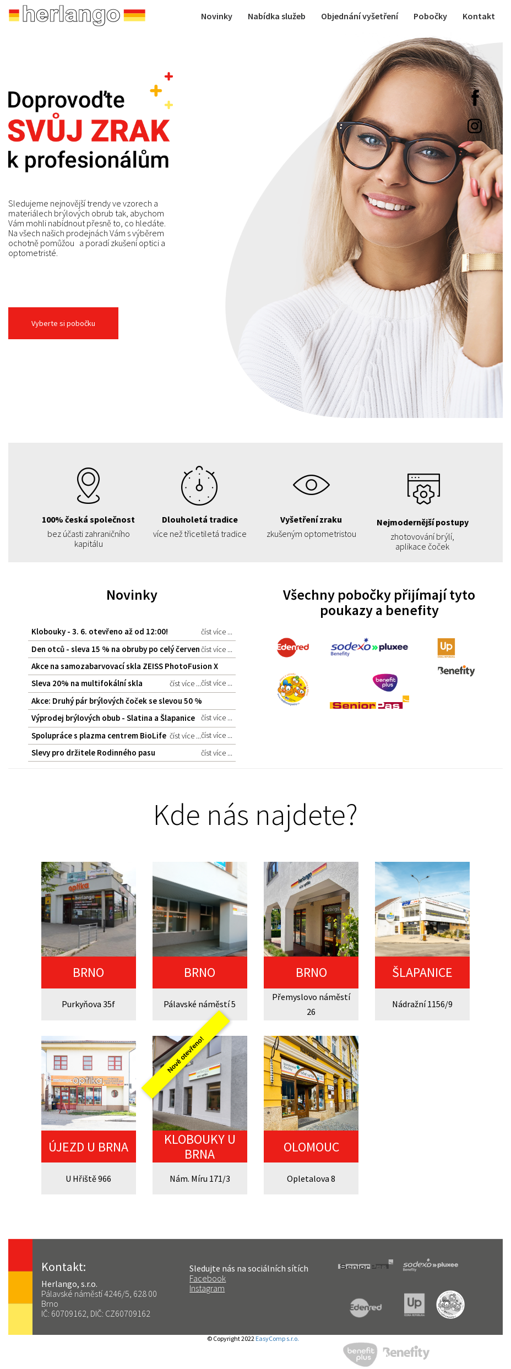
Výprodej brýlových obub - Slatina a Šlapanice (131, 720)
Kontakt (479, 15)
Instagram (207, 1288)
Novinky (216, 15)
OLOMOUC (311, 1146)
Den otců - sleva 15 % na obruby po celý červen (131, 649)
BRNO (88, 972)
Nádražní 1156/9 (422, 1003)
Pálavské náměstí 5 (200, 1003)
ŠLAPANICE (422, 972)
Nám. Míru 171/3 (200, 1178)
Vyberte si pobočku (63, 323)
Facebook (207, 1278)
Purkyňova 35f (88, 1003)
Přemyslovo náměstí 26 (311, 1004)
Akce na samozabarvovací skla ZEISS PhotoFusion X (131, 668)
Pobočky (430, 15)
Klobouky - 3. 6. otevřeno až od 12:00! (131, 631)
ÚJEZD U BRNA (88, 1146)
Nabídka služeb (277, 15)
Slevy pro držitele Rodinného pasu (131, 753)
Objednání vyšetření (359, 15)
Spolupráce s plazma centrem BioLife (116, 735)
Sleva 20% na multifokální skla (116, 683)
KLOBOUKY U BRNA (200, 1146)
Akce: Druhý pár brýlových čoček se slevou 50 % (131, 703)
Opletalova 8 (311, 1178)
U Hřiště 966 (88, 1178)
